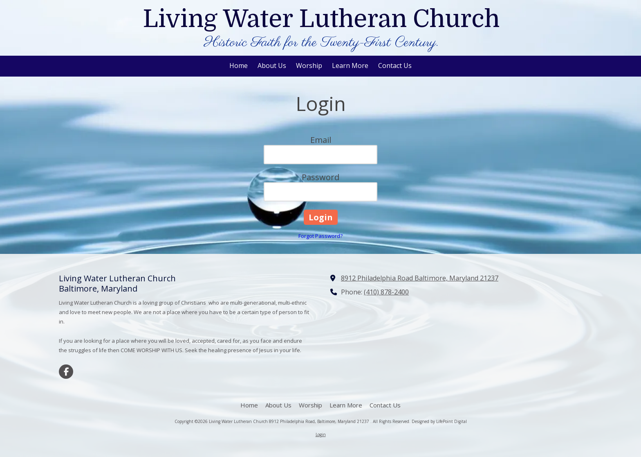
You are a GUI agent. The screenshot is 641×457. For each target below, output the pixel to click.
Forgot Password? (320, 236)
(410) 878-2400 (386, 291)
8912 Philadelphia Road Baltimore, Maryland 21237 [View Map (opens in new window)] (419, 278)
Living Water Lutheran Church (321, 19)
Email (320, 139)
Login (321, 434)
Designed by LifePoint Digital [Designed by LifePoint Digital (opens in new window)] (439, 421)
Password (320, 177)
